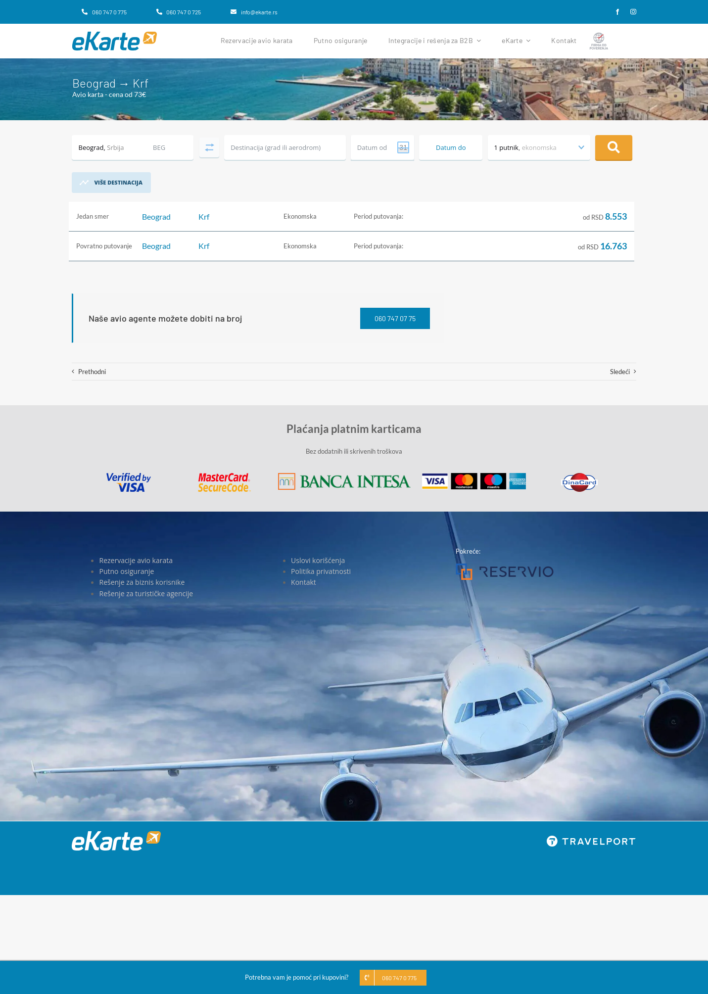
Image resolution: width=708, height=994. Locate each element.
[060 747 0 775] (104, 12)
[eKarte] (114, 35)
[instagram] (633, 12)
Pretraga (613, 147)
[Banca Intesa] (344, 476)
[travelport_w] (591, 839)
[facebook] (617, 12)
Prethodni (92, 372)
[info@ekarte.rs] (254, 12)
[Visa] (128, 476)
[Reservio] (505, 566)
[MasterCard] (224, 476)
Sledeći (620, 372)
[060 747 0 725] (178, 12)
